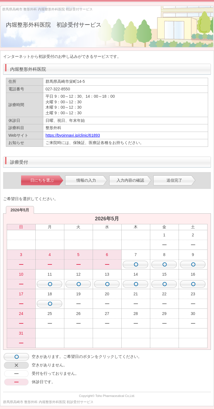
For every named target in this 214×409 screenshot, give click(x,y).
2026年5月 (20, 210)
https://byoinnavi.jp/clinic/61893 (72, 135)
